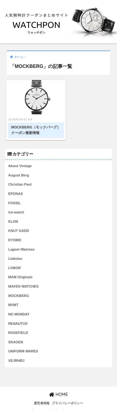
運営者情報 (41, 397)
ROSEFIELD (18, 327)
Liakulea (15, 253)
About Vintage (20, 160)
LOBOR (14, 262)
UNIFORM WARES (23, 346)
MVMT (13, 300)
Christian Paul (20, 179)
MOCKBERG (18, 290)
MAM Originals (20, 272)
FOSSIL (14, 197)
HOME (58, 389)
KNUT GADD (18, 225)
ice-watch (16, 207)
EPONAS (15, 188)
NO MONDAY (19, 309)
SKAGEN (15, 337)
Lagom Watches (21, 244)
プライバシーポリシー (67, 397)
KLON (13, 216)
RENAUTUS (18, 318)
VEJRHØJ (16, 355)
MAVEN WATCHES (23, 281)
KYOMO (14, 234)
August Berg (18, 169)
